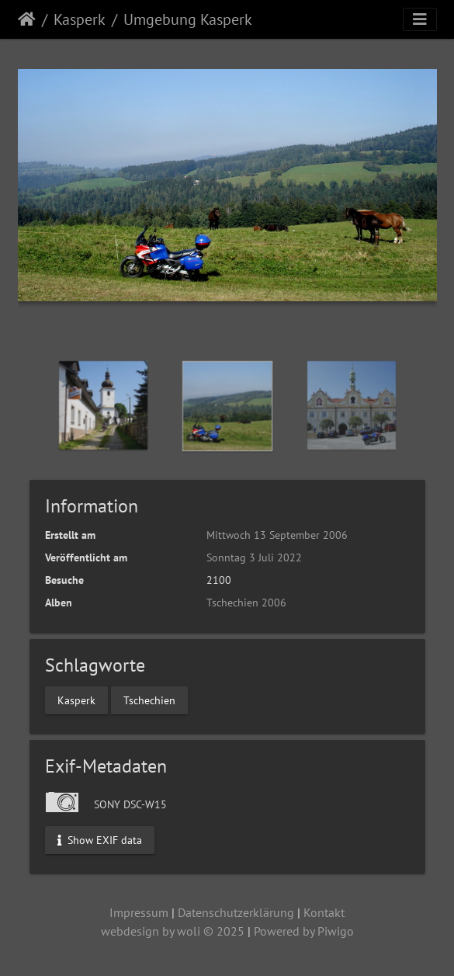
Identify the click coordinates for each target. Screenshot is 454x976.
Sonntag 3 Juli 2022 (254, 557)
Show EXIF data (99, 839)
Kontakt (324, 912)
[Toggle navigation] (420, 19)
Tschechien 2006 (246, 603)
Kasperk (80, 19)
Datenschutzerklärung (236, 912)
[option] (103, 405)
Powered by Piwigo (304, 931)
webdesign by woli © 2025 (172, 931)
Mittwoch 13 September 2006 (277, 535)
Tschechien (149, 700)
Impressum (138, 912)
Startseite (27, 19)
